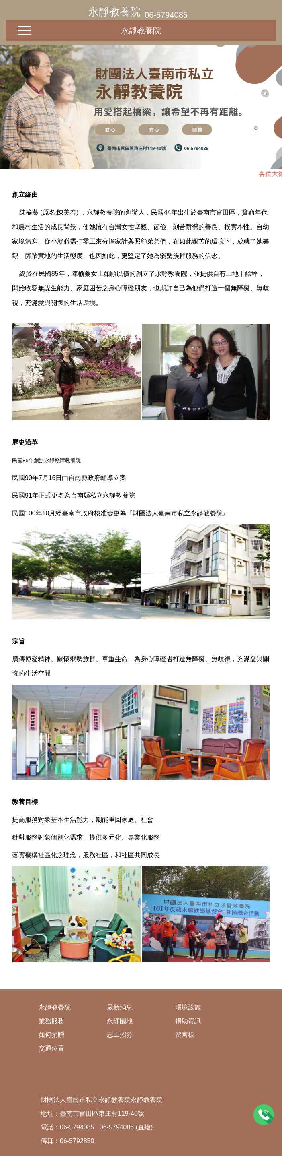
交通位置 (51, 1048)
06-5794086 (117, 1127)
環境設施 (188, 1007)
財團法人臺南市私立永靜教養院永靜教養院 (102, 1099)
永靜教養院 (114, 12)
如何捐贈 (51, 1034)
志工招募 (120, 1034)
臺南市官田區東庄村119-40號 (102, 1113)
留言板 (184, 1034)
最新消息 (120, 1007)
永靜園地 (120, 1020)
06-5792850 (77, 1140)
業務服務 (51, 1020)
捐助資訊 (188, 1020)
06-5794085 (166, 14)
